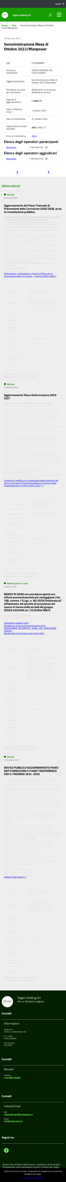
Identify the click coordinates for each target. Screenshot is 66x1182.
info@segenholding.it (13, 1121)
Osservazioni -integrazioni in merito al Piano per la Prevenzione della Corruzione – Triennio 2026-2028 (29, 275)
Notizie (10, 194)
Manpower (11, 147)
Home (5, 25)
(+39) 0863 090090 (12, 1077)
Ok (23, 1178)
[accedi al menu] (59, 14)
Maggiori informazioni (35, 1178)
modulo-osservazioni (14, 877)
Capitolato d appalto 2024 (16, 623)
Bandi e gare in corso (17, 583)
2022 (34, 136)
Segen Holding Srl (22, 15)
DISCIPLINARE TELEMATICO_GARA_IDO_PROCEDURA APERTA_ (30, 629)
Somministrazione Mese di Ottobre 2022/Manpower (26, 46)
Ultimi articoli (11, 186)
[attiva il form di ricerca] (50, 15)
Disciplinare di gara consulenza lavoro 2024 (25, 625)
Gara (14, 25)
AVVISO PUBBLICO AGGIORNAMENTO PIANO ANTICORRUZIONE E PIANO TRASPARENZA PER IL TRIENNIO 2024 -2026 (31, 770)
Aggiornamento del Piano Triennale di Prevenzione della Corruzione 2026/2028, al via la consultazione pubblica (32, 208)
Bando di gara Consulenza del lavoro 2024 (24, 633)
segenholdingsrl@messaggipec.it (18, 1114)
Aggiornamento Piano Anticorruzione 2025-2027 (30, 396)
